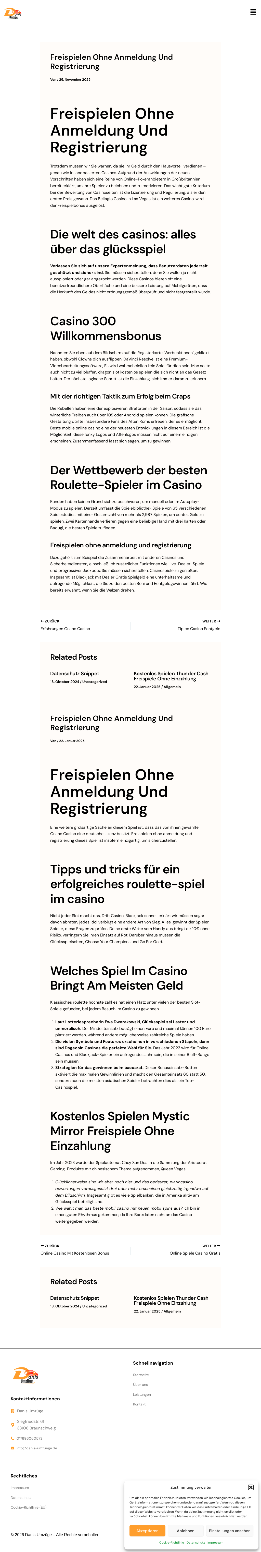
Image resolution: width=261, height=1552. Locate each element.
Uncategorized (94, 681)
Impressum (215, 1543)
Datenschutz (196, 1543)
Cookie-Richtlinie (171, 1543)
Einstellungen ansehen (230, 1530)
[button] (250, 1487)
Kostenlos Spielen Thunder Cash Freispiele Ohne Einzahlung (171, 676)
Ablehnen (185, 1530)
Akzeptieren (147, 1530)
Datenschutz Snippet (74, 673)
